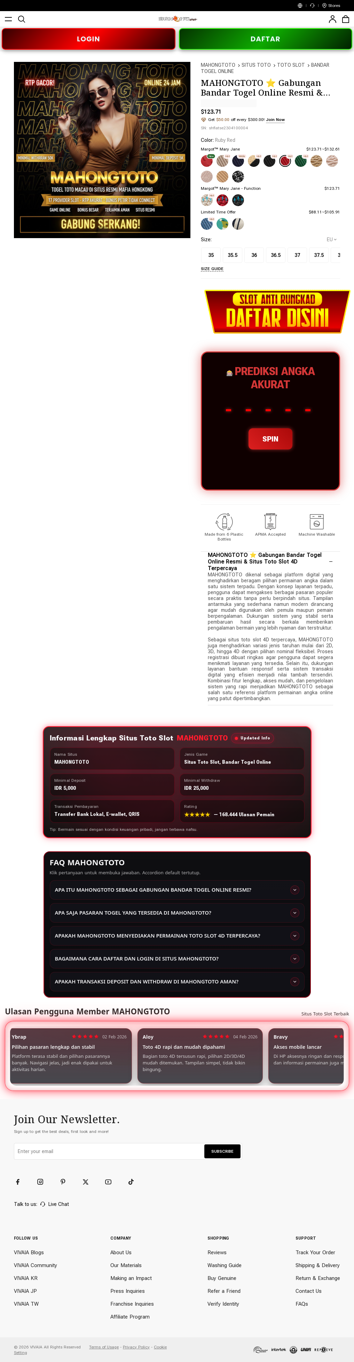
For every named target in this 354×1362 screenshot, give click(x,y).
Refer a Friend (224, 1291)
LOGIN (88, 39)
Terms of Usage (104, 1347)
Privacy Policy (136, 1347)
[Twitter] (89, 1182)
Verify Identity (223, 1304)
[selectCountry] (332, 239)
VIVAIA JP (25, 1291)
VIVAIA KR (26, 1278)
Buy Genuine (221, 1278)
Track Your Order (315, 1252)
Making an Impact (131, 1278)
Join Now (275, 119)
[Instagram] (43, 1182)
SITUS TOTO (256, 65)
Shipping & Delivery (318, 1265)
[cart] (345, 19)
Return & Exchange (318, 1278)
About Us (121, 1252)
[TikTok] (134, 1182)
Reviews (217, 1252)
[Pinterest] (66, 1182)
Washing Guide (224, 1265)
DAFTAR (266, 39)
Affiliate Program (130, 1317)
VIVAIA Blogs (29, 1252)
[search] (21, 19)
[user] (332, 19)
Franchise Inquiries (132, 1304)
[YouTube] (111, 1182)
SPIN (270, 439)
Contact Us (309, 1291)
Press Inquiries (127, 1291)
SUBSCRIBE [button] (222, 1151)
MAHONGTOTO (218, 65)
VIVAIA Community (35, 1265)
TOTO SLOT (291, 65)
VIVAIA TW (26, 1304)
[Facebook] (21, 1182)
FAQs (302, 1304)
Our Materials (126, 1265)
